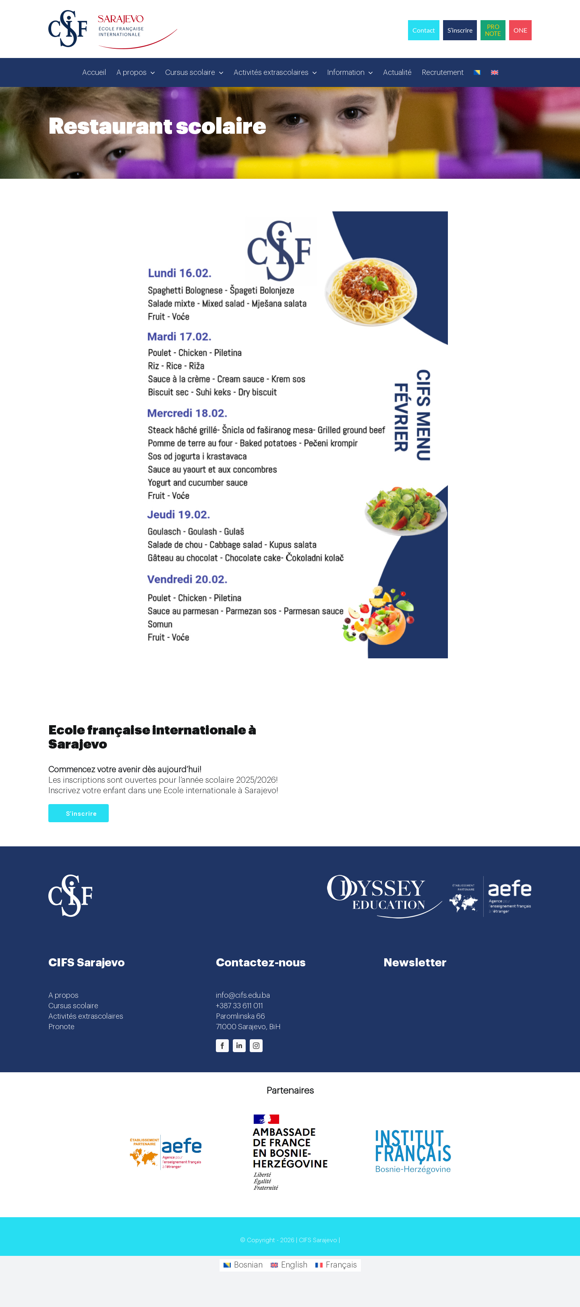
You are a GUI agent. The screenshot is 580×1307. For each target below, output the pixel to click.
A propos (63, 995)
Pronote (61, 1026)
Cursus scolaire (73, 1005)
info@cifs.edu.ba (243, 995)
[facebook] (222, 1045)
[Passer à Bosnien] (477, 72)
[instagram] (256, 1045)
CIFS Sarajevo (318, 1240)
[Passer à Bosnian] (243, 1265)
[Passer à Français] (336, 1265)
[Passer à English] (289, 1265)
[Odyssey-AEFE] (429, 879)
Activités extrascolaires (85, 1016)
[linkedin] (239, 1045)
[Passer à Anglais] (494, 72)
